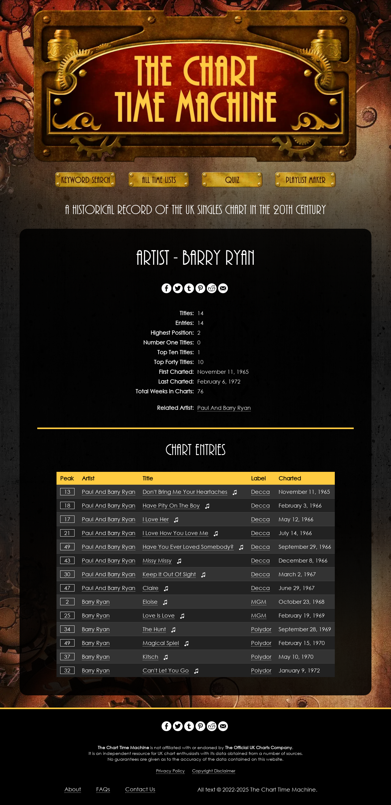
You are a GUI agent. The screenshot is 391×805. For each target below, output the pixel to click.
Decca (260, 491)
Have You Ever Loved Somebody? (188, 546)
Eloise (150, 601)
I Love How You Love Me (175, 533)
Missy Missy (157, 560)
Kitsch (150, 656)
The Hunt (154, 629)
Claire (151, 588)
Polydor (261, 629)
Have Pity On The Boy (171, 505)
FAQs (103, 789)
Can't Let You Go (166, 670)
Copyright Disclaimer (213, 771)
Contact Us (140, 789)
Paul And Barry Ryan (224, 407)
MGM (258, 601)
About (72, 789)
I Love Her (156, 519)
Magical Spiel (161, 642)
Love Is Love (159, 615)
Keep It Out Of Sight (169, 574)
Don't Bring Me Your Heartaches (185, 491)
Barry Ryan (96, 601)
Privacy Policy (170, 771)
